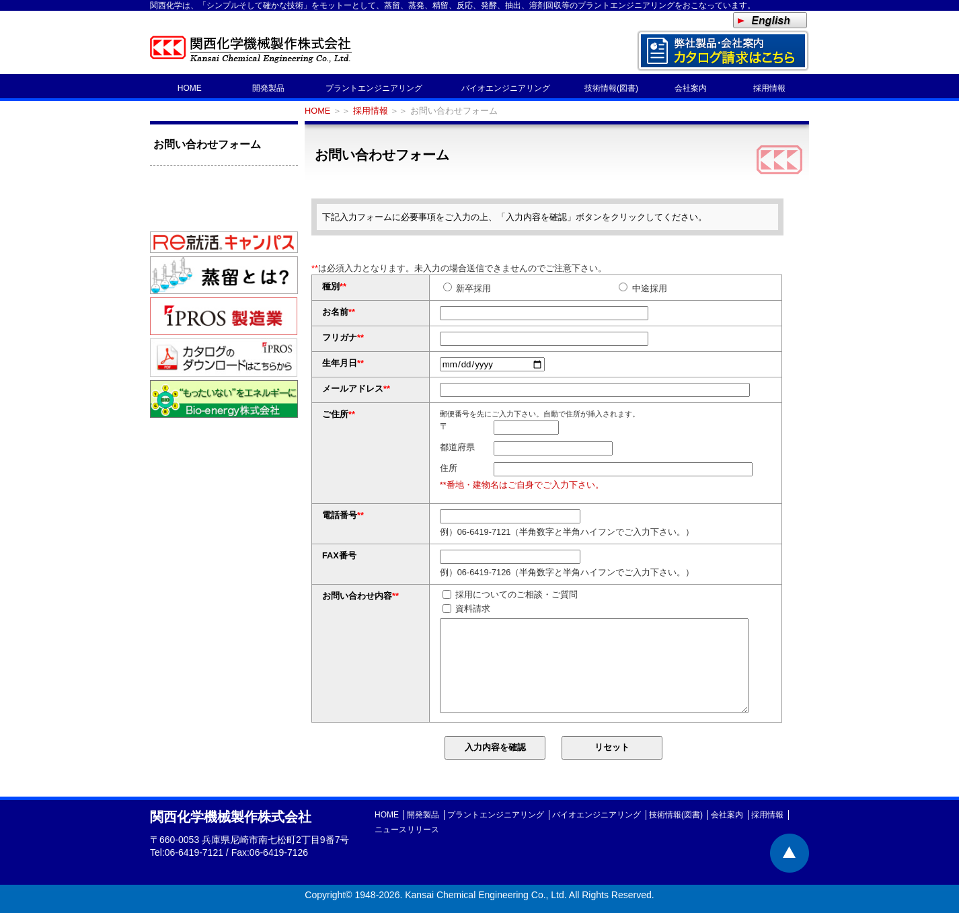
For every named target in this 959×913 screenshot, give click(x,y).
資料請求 (467, 609)
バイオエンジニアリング (505, 88)
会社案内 (691, 88)
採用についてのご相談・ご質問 (510, 594)
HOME (190, 88)
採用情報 (769, 88)
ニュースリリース (407, 829)
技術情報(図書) (611, 88)
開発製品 (268, 88)
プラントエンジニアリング (373, 88)
